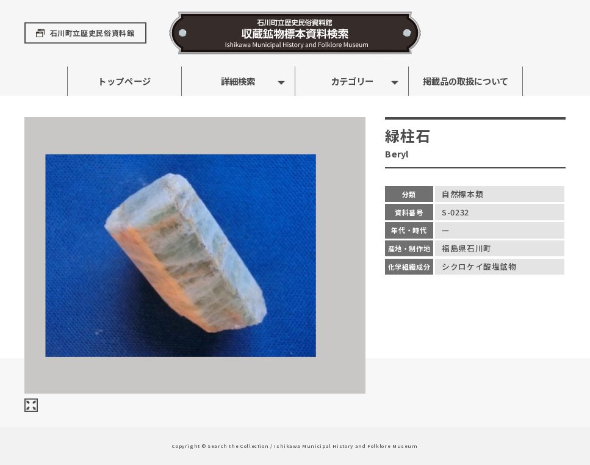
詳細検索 (238, 80)
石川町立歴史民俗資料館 (92, 33)
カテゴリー (352, 80)
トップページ (124, 80)
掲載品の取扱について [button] (465, 80)
